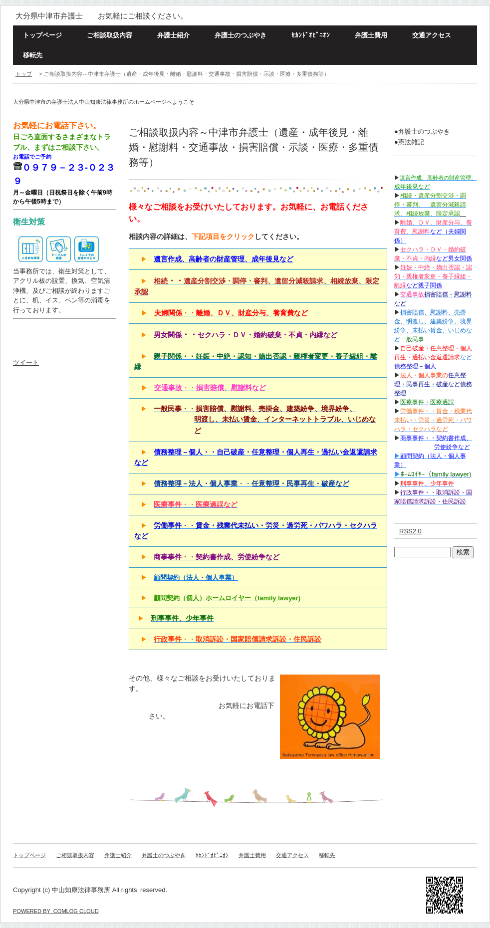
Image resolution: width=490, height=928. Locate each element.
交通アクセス (431, 35)
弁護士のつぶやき (240, 35)
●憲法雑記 (409, 142)
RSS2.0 (410, 531)
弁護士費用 (371, 35)
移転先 (32, 55)
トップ (23, 74)
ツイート (26, 362)
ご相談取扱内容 (109, 35)
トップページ (42, 35)
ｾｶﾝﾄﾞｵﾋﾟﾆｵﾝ (310, 35)
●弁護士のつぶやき (422, 131)
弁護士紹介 (173, 35)
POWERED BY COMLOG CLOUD (56, 911)
